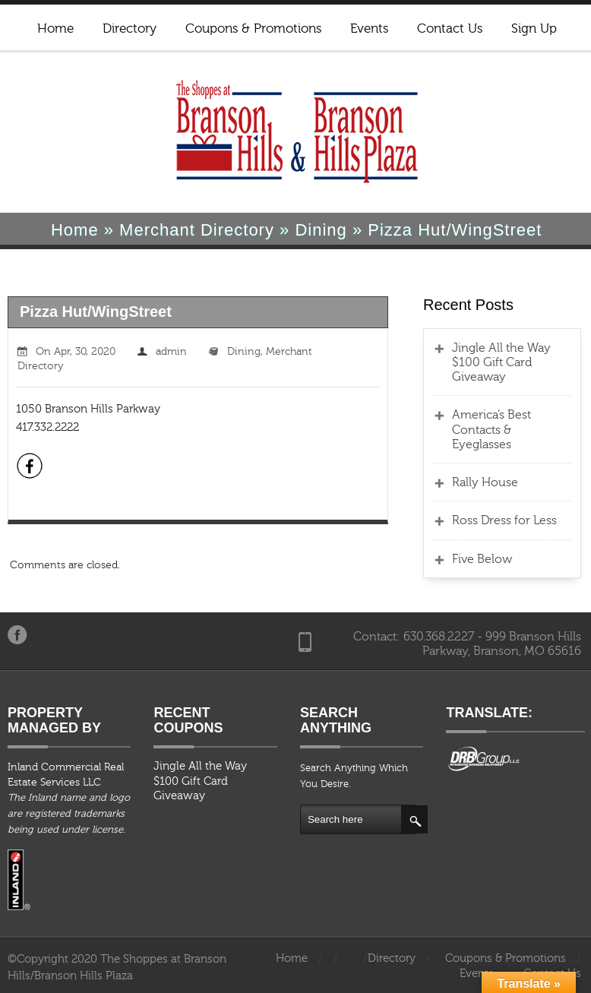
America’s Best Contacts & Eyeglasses (491, 429)
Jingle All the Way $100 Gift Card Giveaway (501, 362)
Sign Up (534, 28)
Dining (320, 229)
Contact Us (449, 28)
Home (55, 28)
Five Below (482, 559)
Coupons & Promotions (253, 28)
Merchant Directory (196, 229)
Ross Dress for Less (504, 520)
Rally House (485, 482)
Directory (129, 28)
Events (369, 28)
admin (171, 352)
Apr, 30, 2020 (84, 352)
